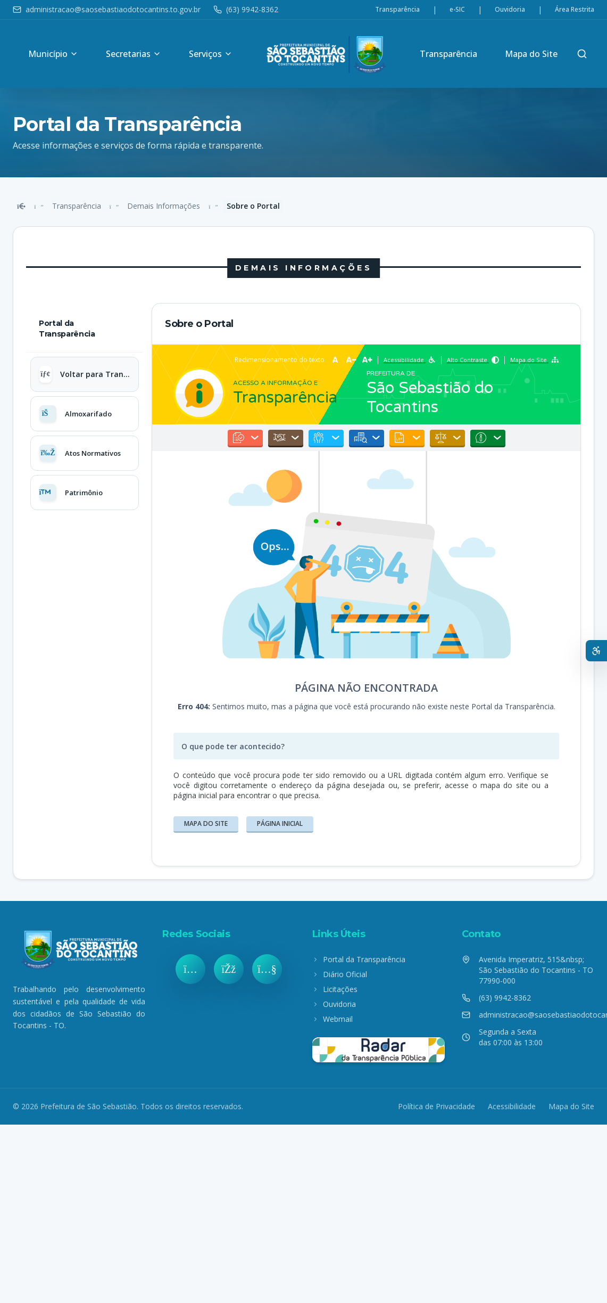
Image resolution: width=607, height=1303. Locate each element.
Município (53, 54)
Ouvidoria (510, 9)
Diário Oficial (339, 974)
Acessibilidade (512, 1106)
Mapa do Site (531, 54)
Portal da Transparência (358, 959)
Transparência (397, 9)
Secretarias (133, 54)
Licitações (334, 989)
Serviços (210, 54)
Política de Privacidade (436, 1106)
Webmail (332, 1019)
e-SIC (457, 9)
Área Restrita (574, 9)
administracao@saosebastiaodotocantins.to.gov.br (107, 9)
